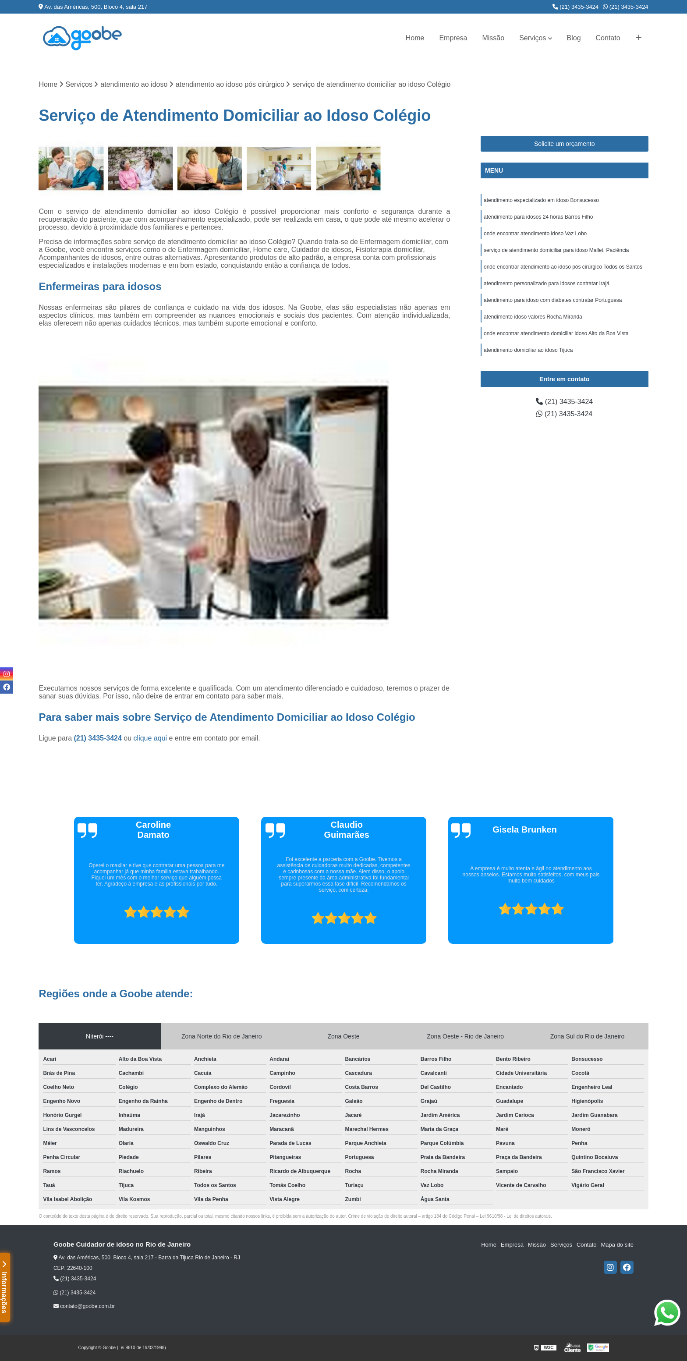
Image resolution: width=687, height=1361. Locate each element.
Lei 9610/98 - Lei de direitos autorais (515, 1216)
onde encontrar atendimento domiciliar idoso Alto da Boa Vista (556, 333)
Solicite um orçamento (564, 143)
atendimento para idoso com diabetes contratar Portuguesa (553, 300)
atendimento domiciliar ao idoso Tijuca (528, 350)
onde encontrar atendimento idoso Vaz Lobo (535, 233)
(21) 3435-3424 (575, 7)
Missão (493, 38)
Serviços (532, 38)
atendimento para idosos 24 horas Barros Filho (538, 217)
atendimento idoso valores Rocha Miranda (533, 317)
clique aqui (150, 738)
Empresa (453, 38)
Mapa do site (617, 1244)
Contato (608, 38)
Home (415, 38)
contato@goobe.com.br (84, 1306)
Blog (574, 38)
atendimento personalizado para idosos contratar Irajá (546, 283)
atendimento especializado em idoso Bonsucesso (541, 200)
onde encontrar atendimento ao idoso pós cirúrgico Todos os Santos (563, 267)
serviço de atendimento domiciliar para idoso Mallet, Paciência (556, 250)
